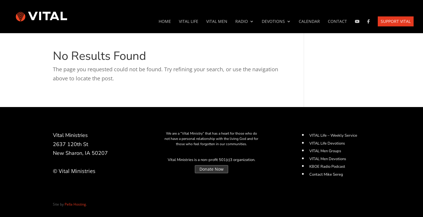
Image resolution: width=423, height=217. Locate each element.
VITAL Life (188, 21)
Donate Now (211, 169)
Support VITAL (396, 21)
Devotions (273, 21)
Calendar (309, 21)
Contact (337, 21)
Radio (241, 21)
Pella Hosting (75, 204)
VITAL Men (216, 21)
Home (165, 21)
